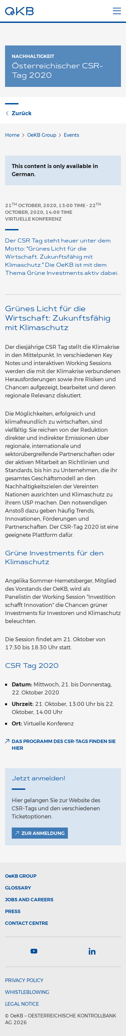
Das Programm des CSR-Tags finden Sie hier (64, 744)
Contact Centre (26, 923)
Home (12, 135)
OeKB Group (41, 135)
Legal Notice (22, 1004)
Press (12, 911)
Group (20, 876)
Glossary (18, 888)
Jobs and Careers (29, 900)
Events (71, 135)
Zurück (18, 113)
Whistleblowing (27, 992)
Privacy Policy (24, 980)
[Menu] (117, 10)
